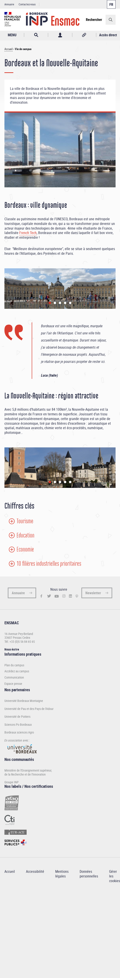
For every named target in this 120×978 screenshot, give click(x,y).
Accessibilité (35, 871)
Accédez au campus (16, 671)
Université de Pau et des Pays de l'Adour (28, 709)
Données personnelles (89, 874)
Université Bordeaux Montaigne (23, 701)
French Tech (28, 232)
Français (111, 4)
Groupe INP (11, 782)
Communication (14, 677)
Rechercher (94, 19)
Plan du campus (14, 665)
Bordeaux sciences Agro (19, 732)
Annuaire (9, 4)
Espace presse (13, 684)
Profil (60, 35)
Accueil (8, 49)
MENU (12, 34)
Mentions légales (62, 874)
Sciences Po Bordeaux (18, 724)
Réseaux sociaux (84, 35)
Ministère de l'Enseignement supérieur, (28, 770)
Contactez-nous (27, 4)
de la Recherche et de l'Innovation (25, 774)
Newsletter (93, 592)
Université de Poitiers (17, 716)
